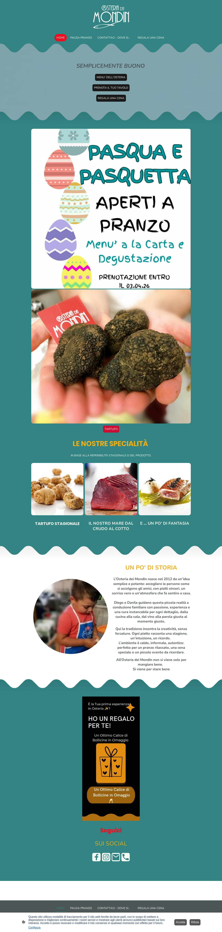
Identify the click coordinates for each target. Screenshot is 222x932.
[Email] (116, 857)
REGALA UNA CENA (111, 98)
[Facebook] (96, 857)
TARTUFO (111, 429)
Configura (34, 927)
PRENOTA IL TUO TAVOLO (111, 88)
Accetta (180, 922)
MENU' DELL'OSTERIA (111, 77)
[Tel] (125, 857)
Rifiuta (195, 922)
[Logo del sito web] (111, 16)
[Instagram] (106, 857)
